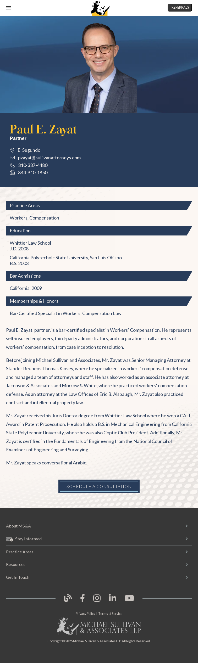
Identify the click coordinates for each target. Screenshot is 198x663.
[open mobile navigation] (8, 8)
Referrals (180, 7)
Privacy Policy (85, 614)
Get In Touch (17, 577)
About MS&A (18, 525)
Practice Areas (20, 551)
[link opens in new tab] (68, 601)
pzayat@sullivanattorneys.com (49, 157)
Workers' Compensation (34, 218)
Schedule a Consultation (99, 486)
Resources (15, 564)
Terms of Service (110, 614)
